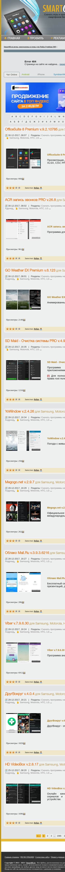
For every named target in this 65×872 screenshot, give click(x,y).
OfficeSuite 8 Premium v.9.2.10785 (31, 129)
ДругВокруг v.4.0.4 (19, 694)
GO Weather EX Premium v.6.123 (30, 270)
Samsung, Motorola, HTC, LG (24, 138)
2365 (59, 836)
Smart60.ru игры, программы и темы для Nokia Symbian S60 (30, 47)
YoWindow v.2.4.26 (19, 411)
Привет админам (57, 857)
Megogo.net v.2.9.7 (19, 482)
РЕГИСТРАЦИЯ (27, 857)
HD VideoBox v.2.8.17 (21, 764)
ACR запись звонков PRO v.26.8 (30, 200)
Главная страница (12, 857)
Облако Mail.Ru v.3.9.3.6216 (27, 553)
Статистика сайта (42, 857)
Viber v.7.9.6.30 (17, 623)
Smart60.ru (31, 863)
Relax (36, 188)
